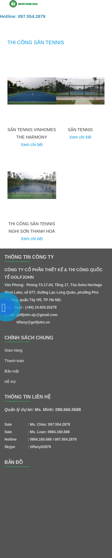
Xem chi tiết (32, 144)
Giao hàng (13, 350)
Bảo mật (11, 371)
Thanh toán (14, 360)
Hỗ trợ (10, 381)
